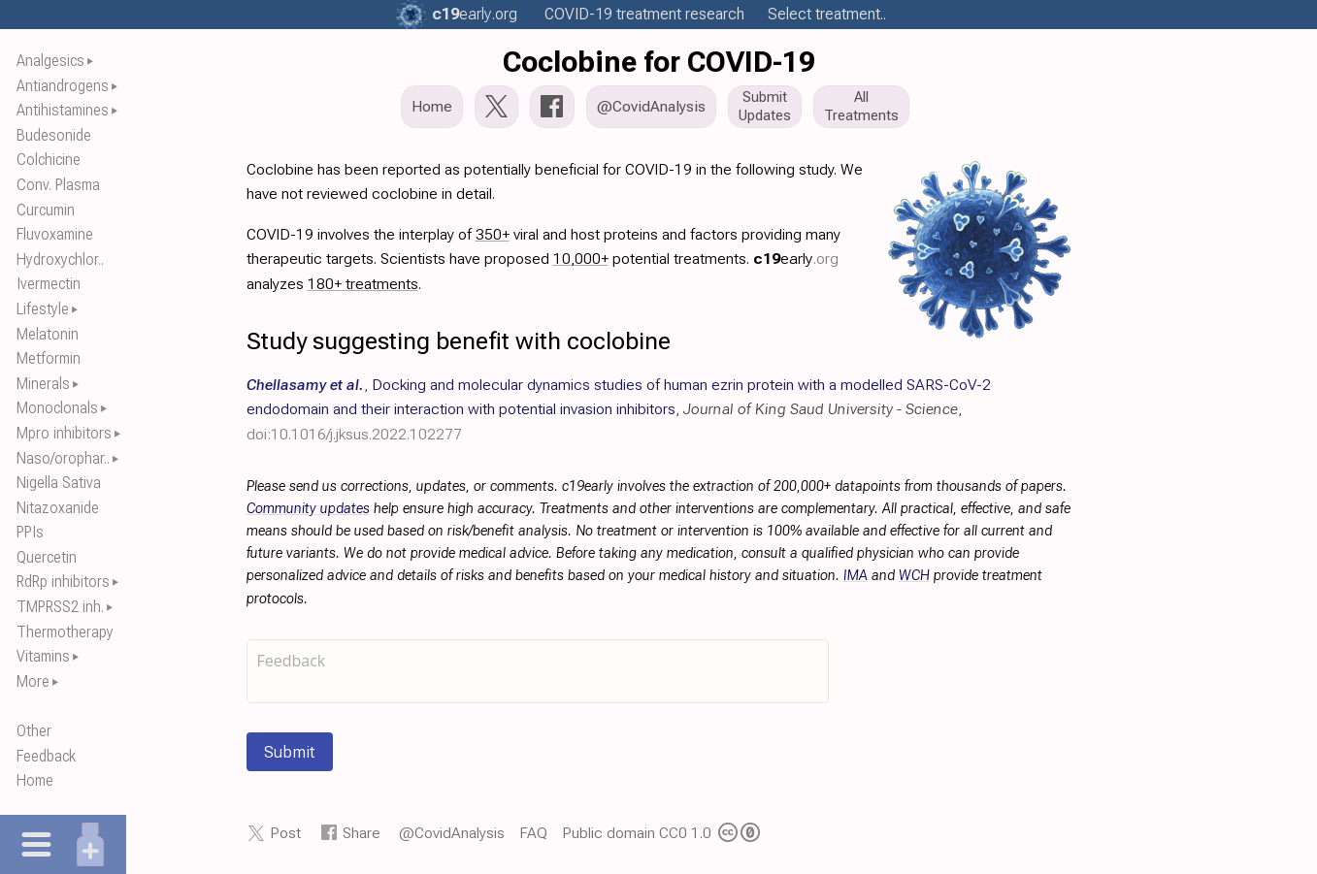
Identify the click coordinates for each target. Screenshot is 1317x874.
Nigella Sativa (58, 482)
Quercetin (46, 557)
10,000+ (581, 258)
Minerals (43, 383)
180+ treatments (363, 284)
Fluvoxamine (54, 234)
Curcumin (45, 210)
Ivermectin (48, 284)
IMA (855, 575)
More (32, 681)
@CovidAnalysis (452, 833)
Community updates (308, 509)
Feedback (46, 756)
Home (34, 780)
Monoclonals (57, 408)
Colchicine (48, 159)
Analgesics (50, 60)
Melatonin (47, 334)
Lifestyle (42, 309)
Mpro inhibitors (64, 433)
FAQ (533, 833)
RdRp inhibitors (63, 581)
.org (474, 14)
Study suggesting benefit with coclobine (459, 341)
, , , (619, 408)
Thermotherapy (65, 632)
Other (33, 731)
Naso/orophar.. (63, 458)
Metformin (48, 358)
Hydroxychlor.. (60, 259)
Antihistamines (62, 110)
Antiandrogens (62, 86)
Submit (289, 751)
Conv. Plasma (58, 185)
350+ (493, 234)
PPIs (30, 532)
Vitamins (43, 656)
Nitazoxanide (57, 508)
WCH (914, 575)
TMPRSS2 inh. (60, 607)
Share (361, 833)
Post (285, 833)
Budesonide (53, 135)
